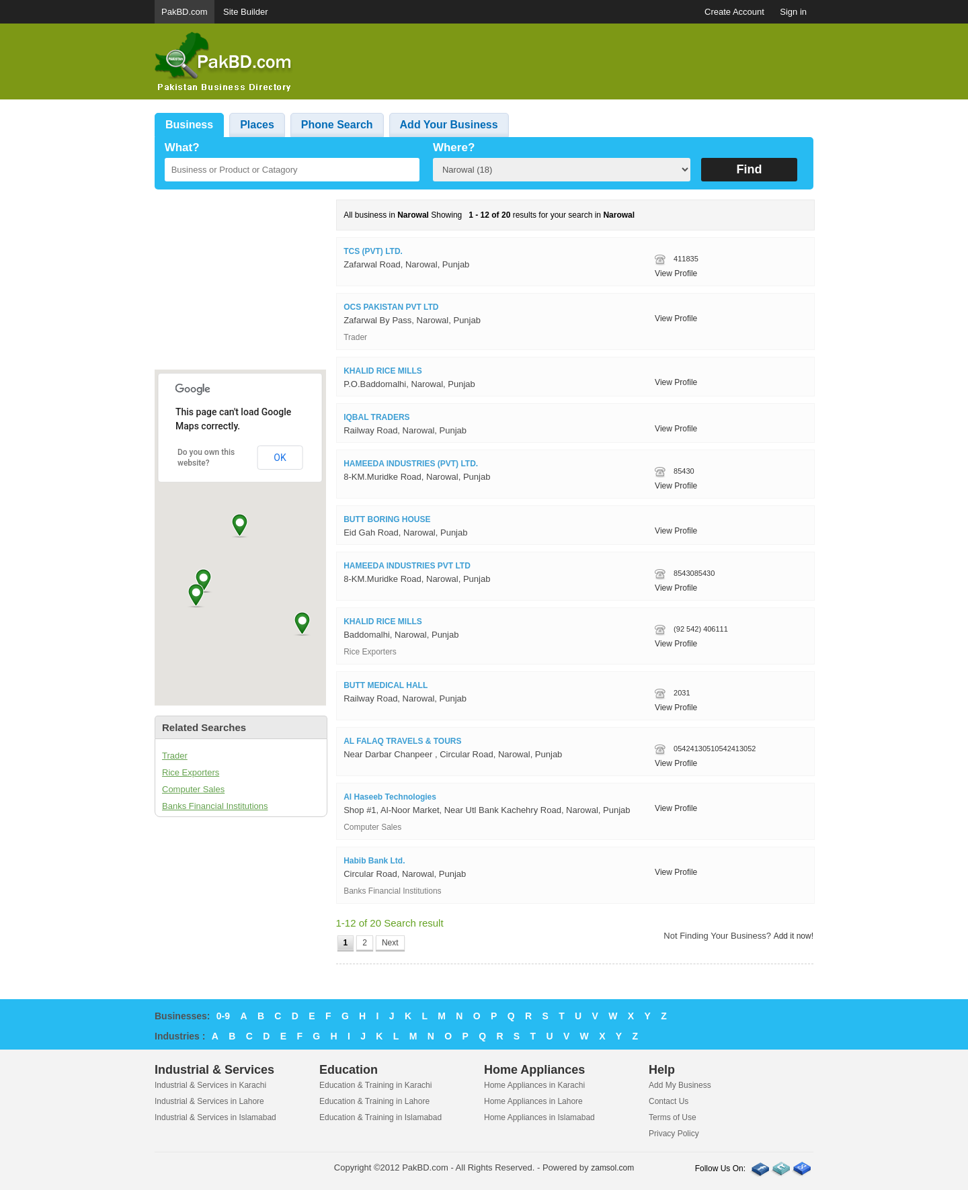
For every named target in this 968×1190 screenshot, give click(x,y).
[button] (240, 525)
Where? (454, 147)
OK (280, 457)
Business (189, 124)
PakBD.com (184, 12)
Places (257, 124)
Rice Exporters (190, 772)
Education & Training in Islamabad (380, 1117)
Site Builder (245, 12)
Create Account (734, 12)
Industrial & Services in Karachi (210, 1085)
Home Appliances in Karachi (534, 1085)
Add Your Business (449, 124)
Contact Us (668, 1101)
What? (182, 147)
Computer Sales (193, 789)
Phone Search (337, 124)
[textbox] (292, 169)
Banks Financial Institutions (215, 806)
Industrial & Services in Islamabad (215, 1117)
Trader (175, 756)
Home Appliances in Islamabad (539, 1117)
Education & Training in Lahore (374, 1101)
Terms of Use (672, 1117)
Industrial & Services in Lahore (209, 1101)
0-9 (223, 1016)
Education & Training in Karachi (375, 1085)
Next (390, 942)
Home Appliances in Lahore (533, 1101)
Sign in (793, 12)
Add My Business (680, 1085)
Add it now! (793, 936)
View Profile (676, 273)
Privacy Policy (674, 1133)
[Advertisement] (568, 62)
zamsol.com (612, 1168)
